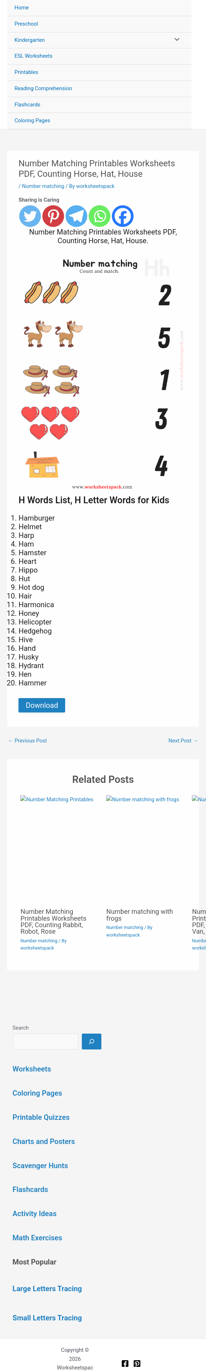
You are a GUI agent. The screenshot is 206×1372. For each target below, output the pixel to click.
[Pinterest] (137, 1363)
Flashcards (27, 104)
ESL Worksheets (33, 56)
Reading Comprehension (43, 88)
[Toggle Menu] (175, 40)
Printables (26, 72)
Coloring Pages (32, 120)
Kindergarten (29, 40)
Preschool (26, 24)
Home (21, 7)
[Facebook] (125, 1363)
